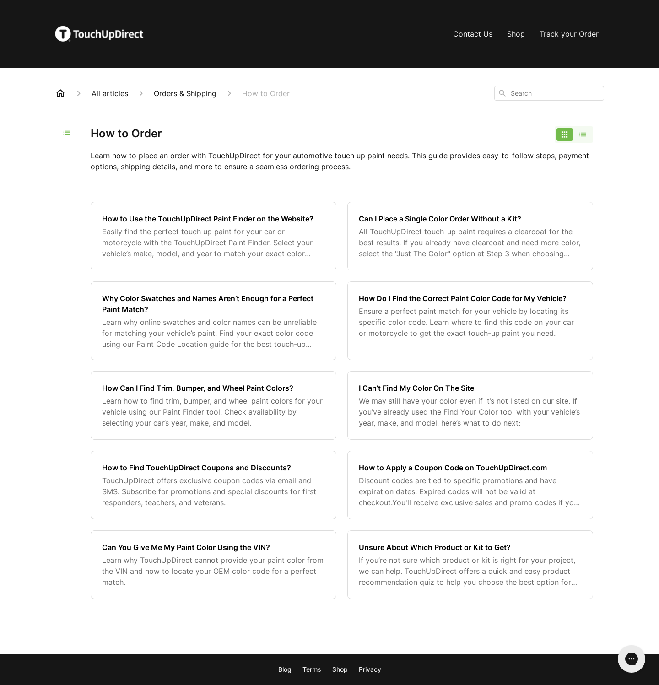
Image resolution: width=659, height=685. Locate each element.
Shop (516, 33)
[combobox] (549, 93)
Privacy (370, 669)
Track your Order (569, 33)
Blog (285, 669)
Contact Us (472, 33)
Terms (311, 669)
